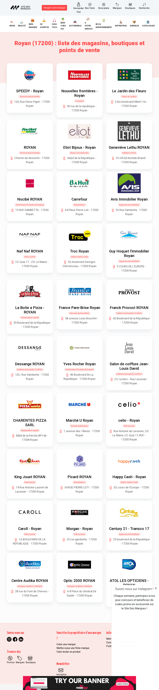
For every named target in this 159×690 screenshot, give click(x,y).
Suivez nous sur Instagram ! (134, 589)
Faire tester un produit (68, 651)
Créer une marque (66, 644)
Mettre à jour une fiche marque (73, 648)
